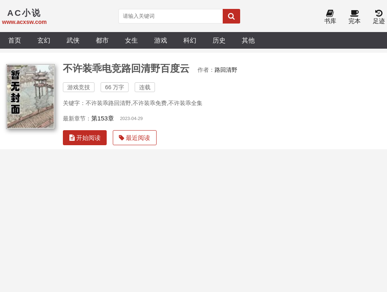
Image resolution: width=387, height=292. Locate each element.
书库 (330, 17)
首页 (14, 40)
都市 (102, 40)
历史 (219, 40)
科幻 (189, 40)
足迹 (379, 17)
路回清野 (226, 70)
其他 (248, 40)
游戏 (160, 40)
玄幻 (43, 40)
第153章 (102, 118)
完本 (354, 17)
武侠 (73, 40)
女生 (131, 40)
